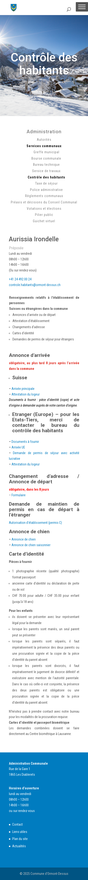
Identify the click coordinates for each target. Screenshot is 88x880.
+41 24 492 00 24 (20, 279)
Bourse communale (46, 158)
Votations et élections (44, 208)
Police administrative (46, 190)
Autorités (44, 139)
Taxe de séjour (46, 183)
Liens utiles (19, 832)
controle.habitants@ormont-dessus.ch (35, 285)
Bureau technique (46, 164)
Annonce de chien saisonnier (30, 545)
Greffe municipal (46, 152)
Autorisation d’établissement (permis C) (35, 523)
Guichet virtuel (44, 221)
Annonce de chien (23, 539)
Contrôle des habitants (46, 177)
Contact (17, 824)
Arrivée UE (18, 447)
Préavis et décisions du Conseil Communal (44, 202)
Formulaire (18, 495)
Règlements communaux (44, 196)
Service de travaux (46, 171)
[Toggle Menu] (82, 6)
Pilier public (44, 215)
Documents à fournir (25, 442)
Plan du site (20, 839)
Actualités (19, 846)
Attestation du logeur (25, 394)
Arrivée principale (22, 389)
